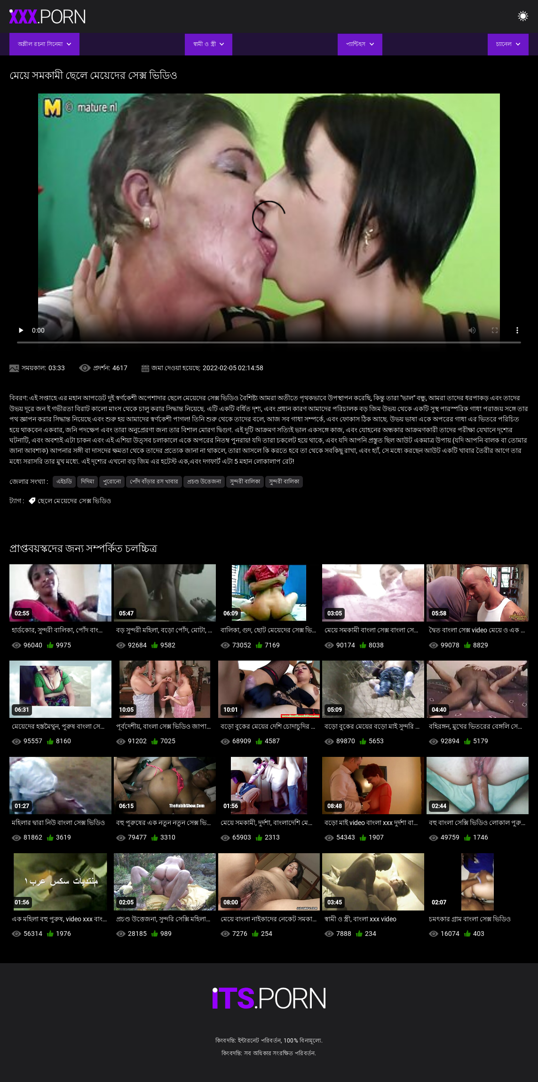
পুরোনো (112, 481)
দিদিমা (87, 481)
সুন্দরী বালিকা (245, 481)
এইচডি (64, 481)
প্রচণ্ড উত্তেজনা (204, 481)
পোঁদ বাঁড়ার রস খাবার (154, 481)
